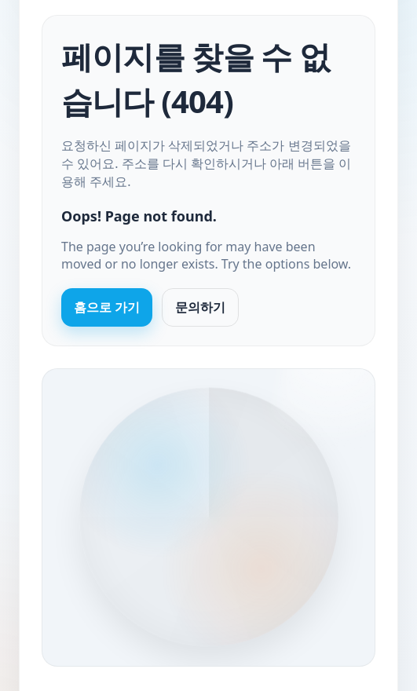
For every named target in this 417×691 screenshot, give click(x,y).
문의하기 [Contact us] (200, 307)
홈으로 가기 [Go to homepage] (107, 307)
